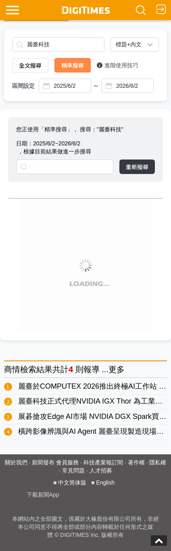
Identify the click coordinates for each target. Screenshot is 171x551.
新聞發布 (43, 462)
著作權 (136, 462)
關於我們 (16, 462)
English (105, 482)
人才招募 (101, 470)
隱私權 (157, 462)
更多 (116, 369)
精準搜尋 (72, 65)
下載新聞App (43, 494)
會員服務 (67, 462)
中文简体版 (72, 482)
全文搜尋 (30, 65)
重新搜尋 (137, 167)
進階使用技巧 (117, 65)
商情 (12, 369)
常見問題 (73, 470)
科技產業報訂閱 (103, 462)
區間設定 (23, 86)
